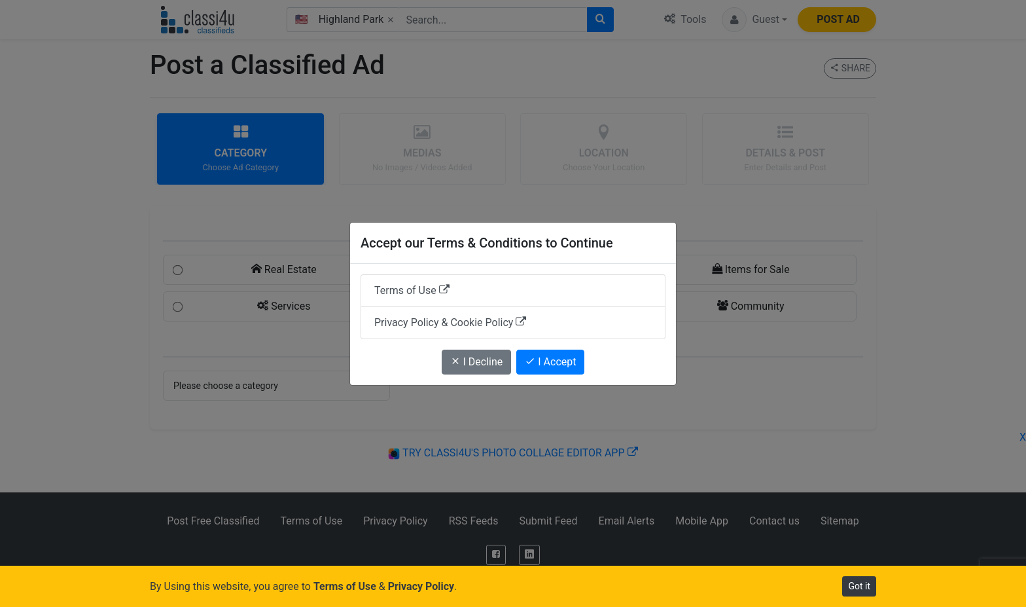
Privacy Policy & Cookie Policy (450, 322)
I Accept (550, 362)
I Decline (476, 362)
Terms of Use (412, 290)
